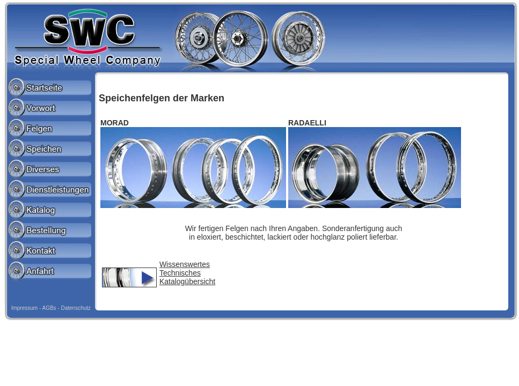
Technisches (180, 273)
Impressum (24, 308)
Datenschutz (76, 308)
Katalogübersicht (187, 281)
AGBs (49, 308)
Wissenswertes (184, 264)
